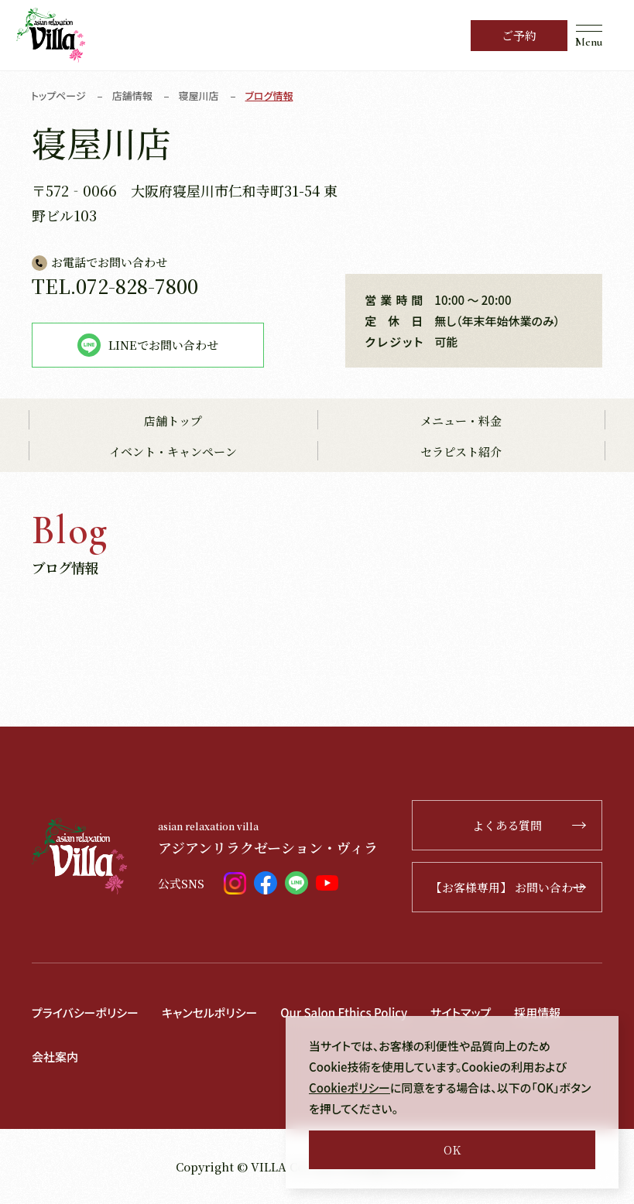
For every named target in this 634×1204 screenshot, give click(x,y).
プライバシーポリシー (85, 1012)
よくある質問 (529, 825)
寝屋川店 (199, 95)
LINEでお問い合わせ (147, 345)
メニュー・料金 (461, 420)
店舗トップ (173, 420)
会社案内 (55, 1056)
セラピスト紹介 (461, 451)
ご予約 (519, 35)
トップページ (58, 95)
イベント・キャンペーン (173, 451)
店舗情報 (132, 95)
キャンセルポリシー (209, 1012)
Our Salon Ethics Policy (343, 1012)
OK (452, 1149)
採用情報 (537, 1012)
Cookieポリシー (349, 1087)
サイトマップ (460, 1012)
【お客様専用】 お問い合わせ (508, 887)
